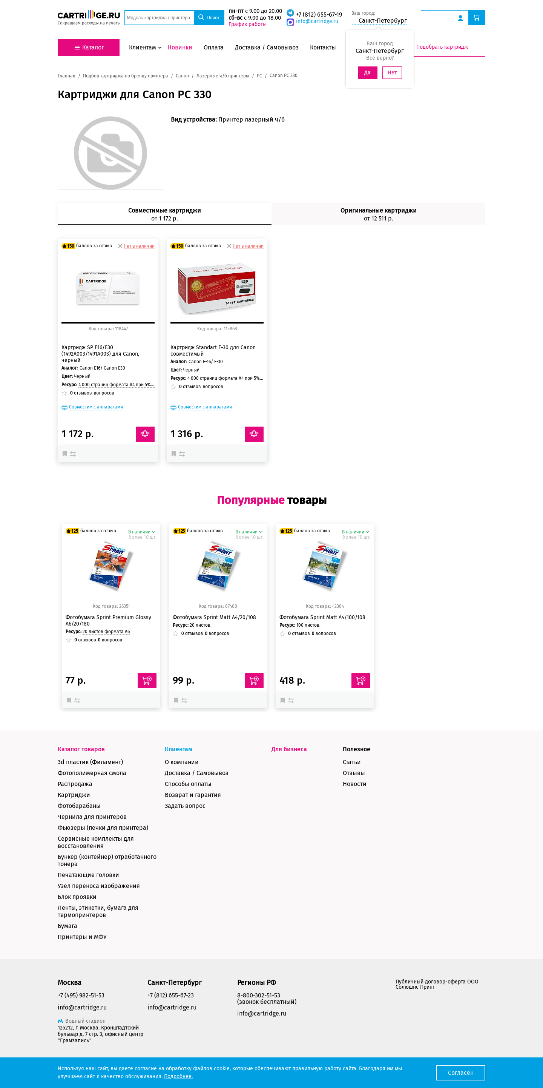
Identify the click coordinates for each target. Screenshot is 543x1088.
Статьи (352, 762)
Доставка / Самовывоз (197, 773)
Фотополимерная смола (92, 773)
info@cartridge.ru (317, 21)
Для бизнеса (289, 749)
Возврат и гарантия (193, 794)
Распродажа (75, 783)
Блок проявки (77, 896)
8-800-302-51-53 (258, 995)
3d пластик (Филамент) (90, 762)
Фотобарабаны (79, 805)
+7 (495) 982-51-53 (81, 995)
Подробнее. (178, 1076)
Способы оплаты (188, 783)
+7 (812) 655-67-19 (319, 14)
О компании (182, 762)
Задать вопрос (185, 805)
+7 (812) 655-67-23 (170, 995)
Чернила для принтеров (92, 816)
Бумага (67, 925)
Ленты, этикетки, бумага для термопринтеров (98, 911)
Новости (355, 783)
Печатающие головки (88, 874)
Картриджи (74, 794)
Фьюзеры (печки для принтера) (103, 827)
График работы (248, 24)
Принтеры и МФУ (82, 936)
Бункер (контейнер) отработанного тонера (107, 860)
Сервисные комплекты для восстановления (96, 842)
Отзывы (354, 773)
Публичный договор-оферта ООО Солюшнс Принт (437, 984)
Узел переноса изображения (99, 885)
